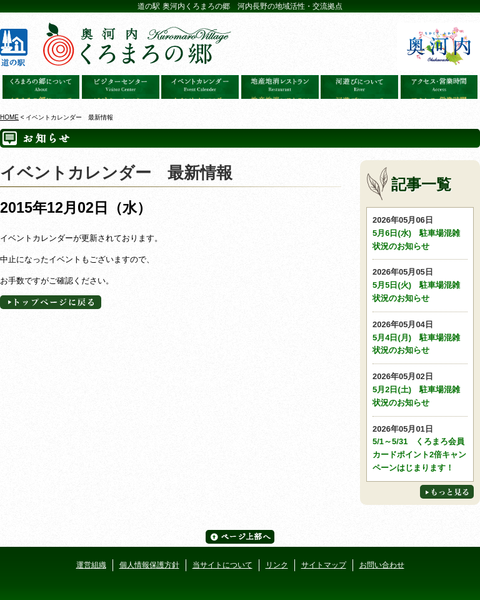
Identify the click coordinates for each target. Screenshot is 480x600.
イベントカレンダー (200, 87)
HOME (9, 117)
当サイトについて (222, 565)
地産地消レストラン (280, 87)
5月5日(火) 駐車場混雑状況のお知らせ (420, 284)
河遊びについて (359, 87)
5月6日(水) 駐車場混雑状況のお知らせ (420, 232)
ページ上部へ (240, 537)
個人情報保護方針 (149, 565)
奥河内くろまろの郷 (41, 87)
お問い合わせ (381, 565)
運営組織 (91, 565)
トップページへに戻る (50, 302)
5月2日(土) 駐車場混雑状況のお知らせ (420, 388)
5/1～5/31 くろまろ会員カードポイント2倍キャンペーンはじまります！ (420, 447)
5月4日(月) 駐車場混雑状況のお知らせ (420, 336)
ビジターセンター (120, 87)
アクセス (439, 87)
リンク (277, 565)
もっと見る (447, 492)
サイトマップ (323, 565)
